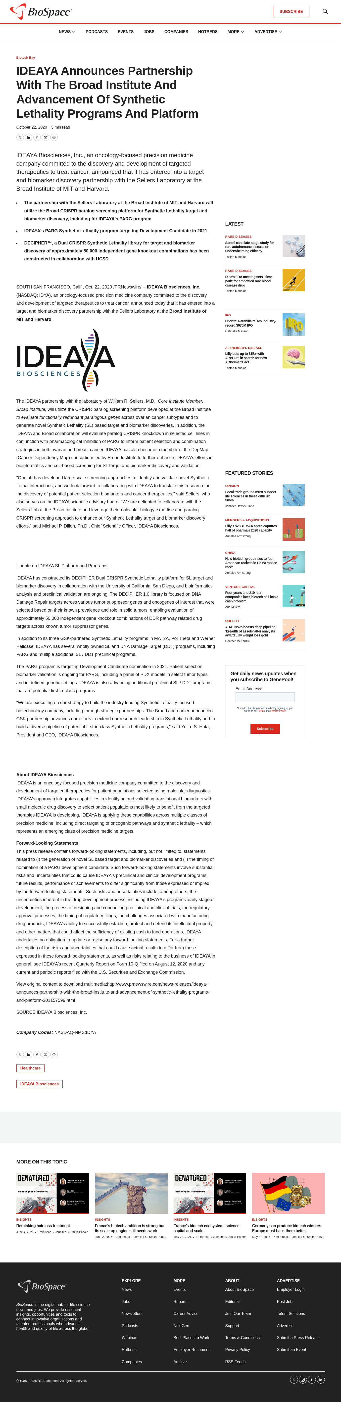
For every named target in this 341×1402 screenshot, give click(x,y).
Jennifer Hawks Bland (239, 506)
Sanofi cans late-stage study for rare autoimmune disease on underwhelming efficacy (249, 247)
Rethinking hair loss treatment (43, 1226)
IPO (228, 315)
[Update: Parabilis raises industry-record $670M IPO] (294, 324)
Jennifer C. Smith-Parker (71, 1232)
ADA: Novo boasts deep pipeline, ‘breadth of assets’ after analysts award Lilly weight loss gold (250, 631)
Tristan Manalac (235, 257)
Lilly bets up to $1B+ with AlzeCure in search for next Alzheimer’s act (246, 358)
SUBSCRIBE (291, 11)
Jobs (149, 32)
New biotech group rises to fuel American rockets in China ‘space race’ (251, 563)
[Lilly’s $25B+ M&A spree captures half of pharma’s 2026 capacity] (294, 529)
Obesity (232, 621)
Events (126, 32)
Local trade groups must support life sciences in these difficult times (250, 496)
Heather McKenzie (237, 641)
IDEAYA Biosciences (39, 1084)
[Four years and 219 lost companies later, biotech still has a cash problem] (294, 596)
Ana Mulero (233, 607)
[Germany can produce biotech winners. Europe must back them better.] (288, 1193)
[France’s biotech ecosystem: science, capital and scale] (210, 1193)
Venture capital (240, 587)
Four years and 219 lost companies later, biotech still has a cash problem (251, 597)
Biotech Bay (25, 57)
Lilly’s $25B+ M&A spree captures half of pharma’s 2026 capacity (251, 528)
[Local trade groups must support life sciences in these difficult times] (294, 495)
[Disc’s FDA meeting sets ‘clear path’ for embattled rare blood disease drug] (294, 280)
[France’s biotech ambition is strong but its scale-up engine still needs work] (131, 1193)
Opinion (232, 486)
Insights (24, 1219)
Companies (176, 32)
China (230, 553)
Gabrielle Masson (236, 331)
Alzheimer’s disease (243, 348)
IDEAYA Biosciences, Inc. (173, 287)
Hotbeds (208, 32)
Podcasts (97, 32)
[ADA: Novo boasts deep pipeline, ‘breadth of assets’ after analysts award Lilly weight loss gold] (294, 630)
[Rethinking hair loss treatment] (52, 1193)
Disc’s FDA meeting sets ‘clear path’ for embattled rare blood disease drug (248, 281)
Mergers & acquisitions (247, 520)
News (65, 32)
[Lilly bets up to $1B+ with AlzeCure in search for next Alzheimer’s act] (294, 357)
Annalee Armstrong (238, 536)
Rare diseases (238, 237)
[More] (74, 32)
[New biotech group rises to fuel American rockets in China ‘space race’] (294, 562)
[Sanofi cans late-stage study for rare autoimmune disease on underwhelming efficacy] (294, 246)
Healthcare (30, 1068)
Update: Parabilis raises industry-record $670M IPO (251, 323)
